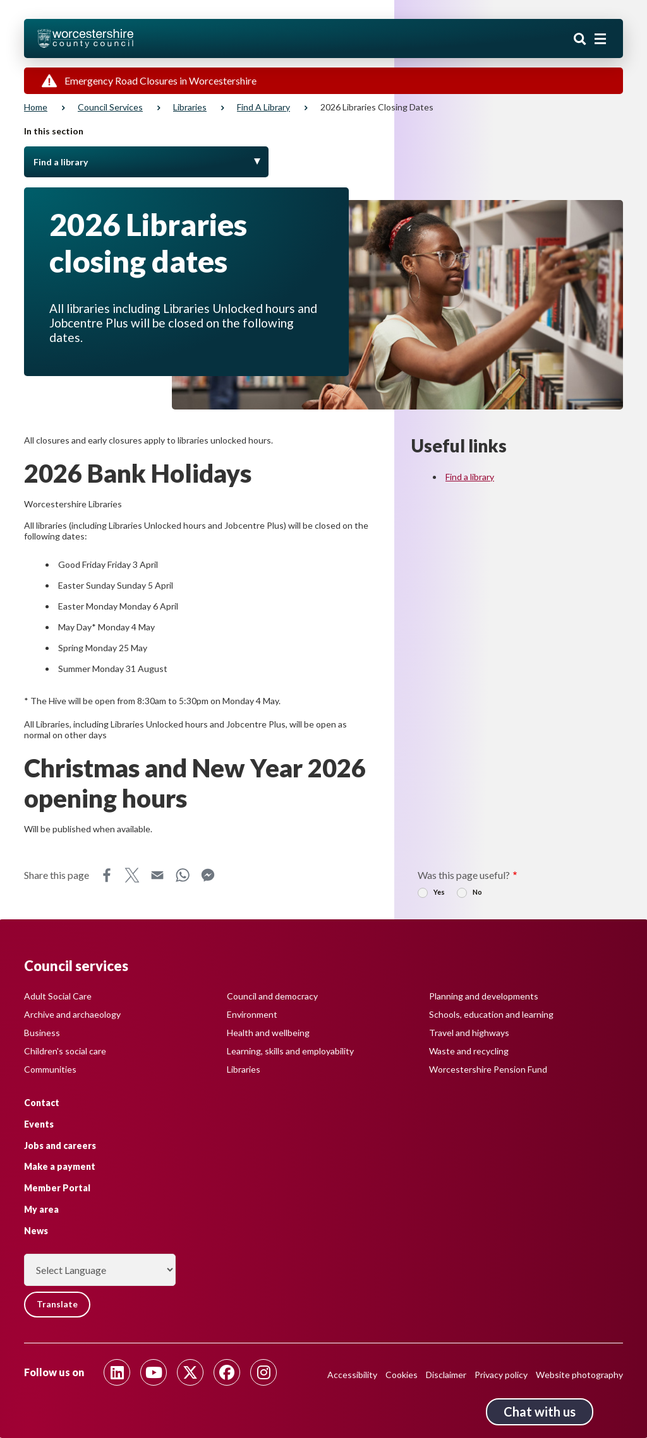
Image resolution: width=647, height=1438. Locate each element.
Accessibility (352, 1374)
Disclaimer (446, 1374)
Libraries (190, 107)
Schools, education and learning (491, 1013)
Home (35, 107)
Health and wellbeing (268, 1032)
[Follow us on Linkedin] (117, 1372)
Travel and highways (469, 1032)
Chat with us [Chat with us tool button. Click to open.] (540, 1411)
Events (39, 1123)
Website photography (579, 1374)
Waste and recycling (469, 1050)
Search (580, 39)
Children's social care (65, 1050)
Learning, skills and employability (290, 1050)
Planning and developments (483, 995)
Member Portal (57, 1187)
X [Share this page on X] (132, 875)
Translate (58, 1304)
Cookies (401, 1374)
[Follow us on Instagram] (263, 1372)
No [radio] (477, 892)
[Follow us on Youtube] (153, 1372)
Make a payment (59, 1166)
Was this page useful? (464, 875)
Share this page (56, 875)
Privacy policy (501, 1374)
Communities (50, 1068)
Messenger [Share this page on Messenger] (207, 875)
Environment (252, 1013)
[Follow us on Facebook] (227, 1372)
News (36, 1230)
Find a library (263, 107)
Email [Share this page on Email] (157, 875)
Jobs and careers (60, 1145)
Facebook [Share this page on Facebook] (106, 875)
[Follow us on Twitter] (190, 1372)
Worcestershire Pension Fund (488, 1068)
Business (42, 1032)
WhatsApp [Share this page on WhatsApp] (182, 875)
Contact (41, 1102)
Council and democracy (272, 995)
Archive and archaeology (72, 1013)
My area (41, 1208)
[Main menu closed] (600, 39)
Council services (110, 107)
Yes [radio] (439, 892)
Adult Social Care (58, 995)
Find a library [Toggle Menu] (60, 161)
